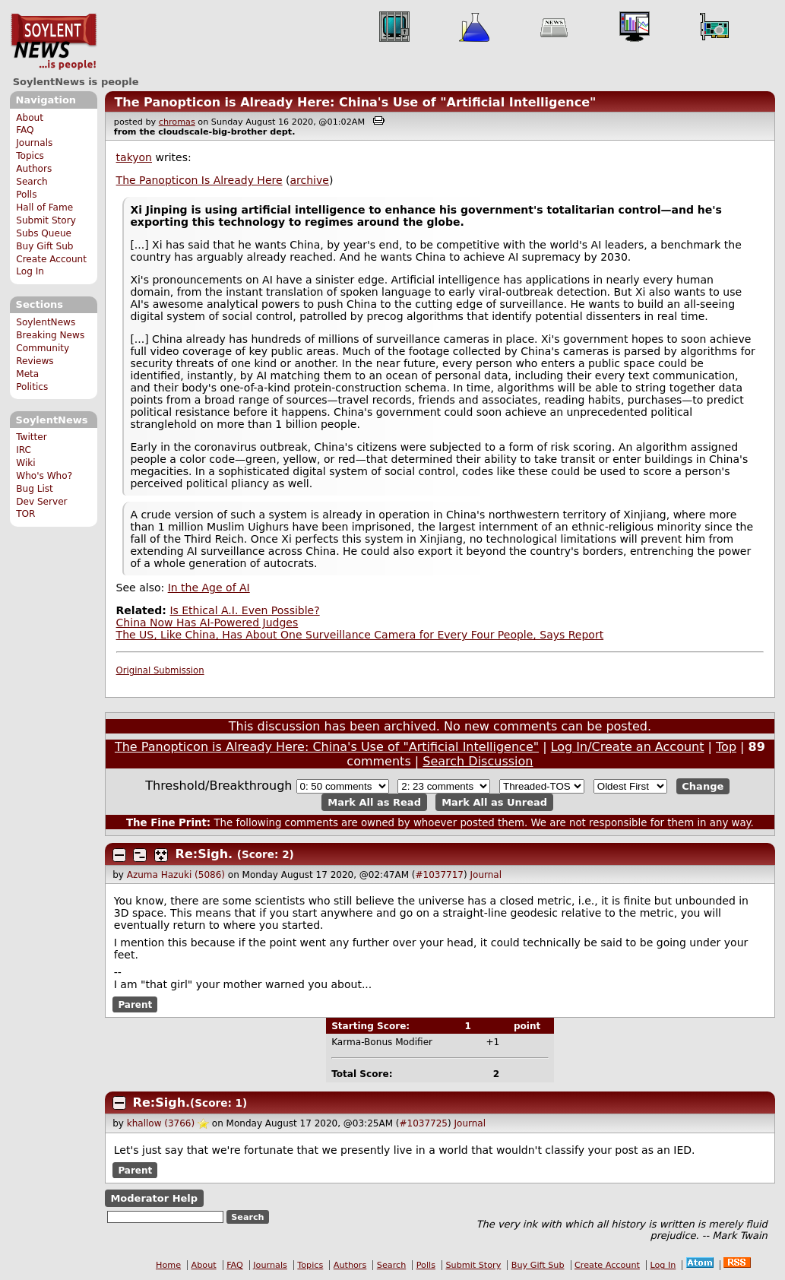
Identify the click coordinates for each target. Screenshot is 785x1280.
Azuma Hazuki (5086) (176, 875)
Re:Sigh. (204, 854)
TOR (25, 514)
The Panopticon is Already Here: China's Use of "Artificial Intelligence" (355, 102)
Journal (486, 875)
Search (32, 181)
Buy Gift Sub (44, 246)
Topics (30, 155)
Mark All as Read (374, 802)
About (29, 117)
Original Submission (160, 670)
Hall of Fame (44, 207)
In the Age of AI (209, 587)
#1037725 (424, 1123)
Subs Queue (43, 233)
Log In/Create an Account (627, 747)
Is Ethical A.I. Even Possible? (244, 610)
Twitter (31, 437)
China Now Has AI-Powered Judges (207, 622)
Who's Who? (44, 475)
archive (309, 180)
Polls (26, 194)
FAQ (24, 130)
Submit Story (46, 220)
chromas (177, 122)
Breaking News (50, 335)
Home (168, 1265)
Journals (34, 143)
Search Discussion (478, 761)
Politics (32, 387)
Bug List (34, 488)
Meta (27, 374)
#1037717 (439, 875)
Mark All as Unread (494, 802)
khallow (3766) (161, 1123)
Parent (135, 1004)
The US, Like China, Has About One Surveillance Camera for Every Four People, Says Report (360, 635)
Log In (30, 271)
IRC (23, 450)
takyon (134, 157)
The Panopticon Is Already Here (199, 180)
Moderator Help (154, 1198)
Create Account (51, 259)
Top (726, 747)
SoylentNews (53, 41)
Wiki (25, 463)
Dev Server (41, 501)
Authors (34, 168)
